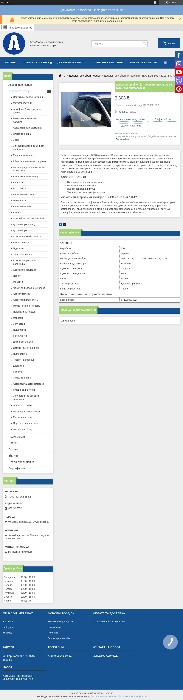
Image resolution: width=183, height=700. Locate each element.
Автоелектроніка (22, 405)
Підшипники (20, 329)
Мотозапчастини (22, 103)
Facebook (8, 621)
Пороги (17, 275)
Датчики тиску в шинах (26, 347)
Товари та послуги (36, 62)
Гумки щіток (19, 200)
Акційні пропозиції (20, 84)
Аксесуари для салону (25, 299)
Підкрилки (18, 248)
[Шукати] (144, 43)
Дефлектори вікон (23, 230)
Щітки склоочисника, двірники (29, 161)
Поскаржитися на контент (104, 696)
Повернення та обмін (107, 62)
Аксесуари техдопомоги (26, 411)
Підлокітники (20, 353)
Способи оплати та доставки (109, 621)
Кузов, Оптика (21, 242)
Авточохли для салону (25, 176)
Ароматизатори (21, 293)
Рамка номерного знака (26, 305)
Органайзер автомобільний (28, 218)
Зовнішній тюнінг (22, 254)
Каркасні (18, 182)
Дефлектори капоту (24, 224)
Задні (16, 139)
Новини (13, 442)
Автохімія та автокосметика (28, 383)
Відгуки (13, 455)
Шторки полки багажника (27, 236)
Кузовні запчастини (24, 389)
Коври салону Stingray (60, 621)
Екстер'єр (18, 365)
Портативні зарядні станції (28, 97)
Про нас (13, 449)
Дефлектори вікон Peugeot (85, 75)
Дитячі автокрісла (23, 341)
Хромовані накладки (24, 269)
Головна (10, 62)
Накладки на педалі (24, 311)
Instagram (8, 627)
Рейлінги (18, 281)
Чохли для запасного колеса (29, 287)
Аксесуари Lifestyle (23, 429)
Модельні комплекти (24, 155)
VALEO (17, 212)
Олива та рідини (22, 133)
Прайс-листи (16, 436)
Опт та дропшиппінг (144, 62)
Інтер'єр (17, 371)
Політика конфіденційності (133, 696)
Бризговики (54, 627)
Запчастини (19, 323)
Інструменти (20, 335)
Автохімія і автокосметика (27, 127)
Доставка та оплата (71, 62)
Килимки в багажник (24, 194)
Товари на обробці (23, 359)
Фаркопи (18, 317)
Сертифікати (16, 468)
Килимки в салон (22, 206)
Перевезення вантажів (25, 423)
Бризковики (19, 188)
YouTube (7, 632)
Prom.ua (109, 693)
